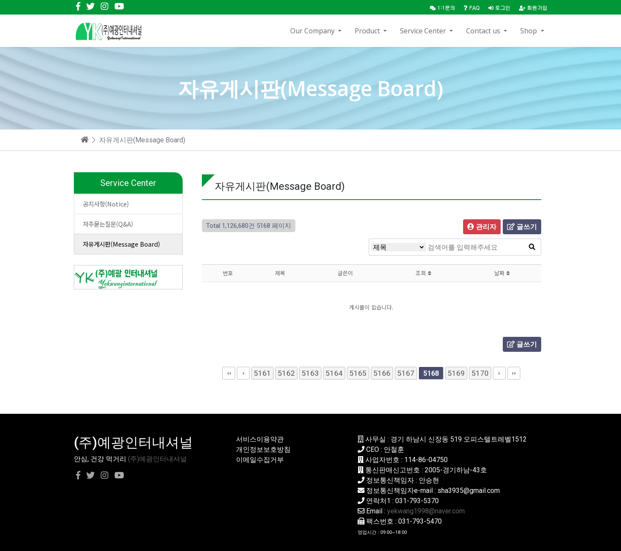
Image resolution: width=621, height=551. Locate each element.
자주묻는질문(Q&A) (108, 223)
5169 (456, 373)
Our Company (313, 30)
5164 (334, 373)
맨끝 (513, 373)
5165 (358, 373)
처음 (228, 373)
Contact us (484, 30)
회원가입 (533, 7)
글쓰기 (522, 227)
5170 (480, 373)
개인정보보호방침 (263, 449)
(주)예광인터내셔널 (157, 459)
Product (368, 30)
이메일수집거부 (260, 460)
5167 (405, 373)
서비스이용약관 (260, 439)
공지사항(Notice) (106, 203)
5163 (310, 373)
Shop (529, 30)
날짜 (502, 273)
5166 (382, 373)
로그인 (499, 7)
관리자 (481, 227)
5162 (286, 373)
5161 (262, 373)
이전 (243, 373)
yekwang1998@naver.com (426, 511)
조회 (423, 273)
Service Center (424, 30)
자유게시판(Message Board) (121, 243)
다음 (499, 373)
